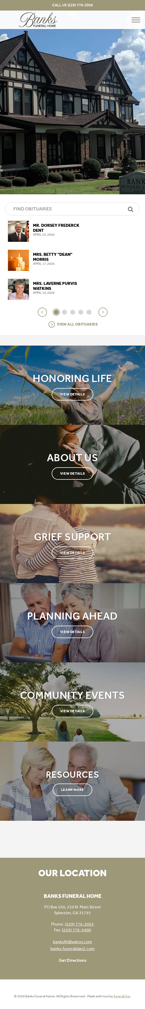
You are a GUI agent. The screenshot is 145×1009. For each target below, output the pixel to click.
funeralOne (122, 996)
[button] (42, 312)
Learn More (72, 790)
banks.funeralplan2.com (72, 948)
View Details (72, 394)
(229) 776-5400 (76, 929)
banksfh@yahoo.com (72, 941)
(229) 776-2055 (80, 5)
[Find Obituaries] (72, 208)
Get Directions (72, 960)
